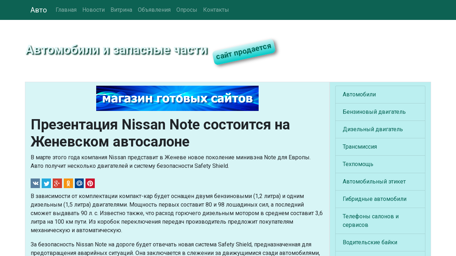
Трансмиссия (360, 146)
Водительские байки (370, 242)
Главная (66, 9)
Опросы (186, 9)
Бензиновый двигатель (374, 111)
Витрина (121, 9)
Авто (38, 10)
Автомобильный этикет (374, 181)
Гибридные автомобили (374, 199)
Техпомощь (358, 164)
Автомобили (359, 94)
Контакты (216, 9)
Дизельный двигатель (373, 129)
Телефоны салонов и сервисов (371, 220)
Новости (93, 9)
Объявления (154, 9)
